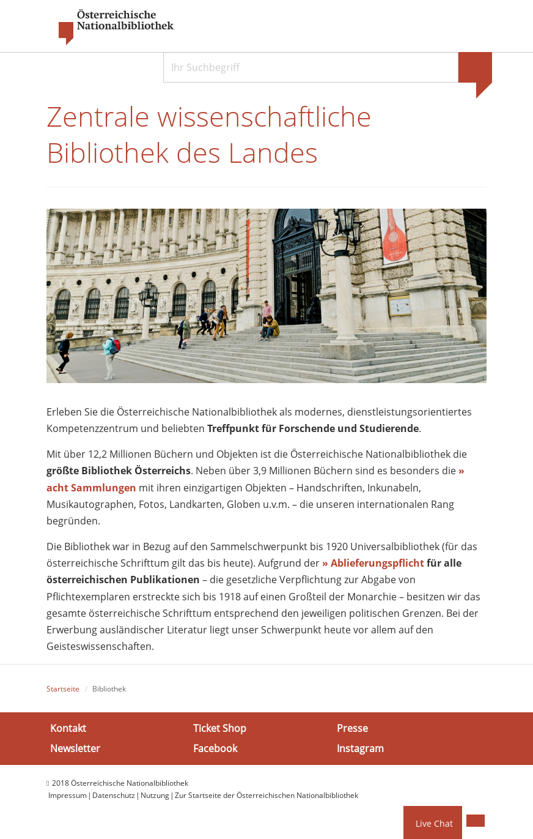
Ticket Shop (219, 727)
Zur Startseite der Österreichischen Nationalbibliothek (266, 795)
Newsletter (75, 748)
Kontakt (68, 727)
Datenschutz (113, 795)
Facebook (215, 748)
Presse (352, 727)
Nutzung (155, 795)
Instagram (360, 748)
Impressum (67, 795)
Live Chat (434, 823)
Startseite (62, 689)
